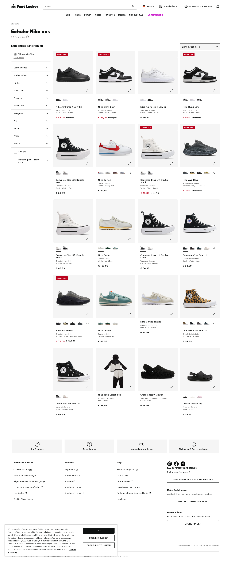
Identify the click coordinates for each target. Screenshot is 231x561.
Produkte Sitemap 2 (74, 493)
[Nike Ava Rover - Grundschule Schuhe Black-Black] (192, 173)
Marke (31, 83)
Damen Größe (31, 67)
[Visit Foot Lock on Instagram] (169, 463)
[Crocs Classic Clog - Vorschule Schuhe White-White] (192, 396)
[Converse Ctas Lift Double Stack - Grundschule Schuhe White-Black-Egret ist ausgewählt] (58, 248)
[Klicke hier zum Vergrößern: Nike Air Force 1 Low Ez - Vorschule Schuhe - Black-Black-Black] (89, 90)
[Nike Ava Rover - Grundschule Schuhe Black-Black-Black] (200, 173)
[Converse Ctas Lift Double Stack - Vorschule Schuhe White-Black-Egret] (150, 248)
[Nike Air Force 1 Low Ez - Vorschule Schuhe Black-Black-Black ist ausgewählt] (58, 100)
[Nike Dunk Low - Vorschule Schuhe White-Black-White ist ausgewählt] (101, 100)
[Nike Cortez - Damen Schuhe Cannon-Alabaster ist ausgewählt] (101, 323)
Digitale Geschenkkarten (128, 487)
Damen (87, 14)
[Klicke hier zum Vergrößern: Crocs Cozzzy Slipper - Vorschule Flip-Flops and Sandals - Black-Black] (173, 387)
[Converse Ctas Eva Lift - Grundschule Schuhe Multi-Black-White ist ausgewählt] (185, 323)
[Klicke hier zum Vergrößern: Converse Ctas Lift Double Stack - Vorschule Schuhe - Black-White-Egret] (173, 239)
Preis (31, 136)
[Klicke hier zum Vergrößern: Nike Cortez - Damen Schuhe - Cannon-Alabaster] (131, 314)
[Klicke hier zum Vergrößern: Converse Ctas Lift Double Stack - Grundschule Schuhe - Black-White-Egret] (89, 163)
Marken (122, 14)
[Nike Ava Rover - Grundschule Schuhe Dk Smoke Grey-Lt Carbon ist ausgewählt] (185, 173)
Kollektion (31, 90)
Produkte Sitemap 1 (74, 487)
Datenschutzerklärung (25, 475)
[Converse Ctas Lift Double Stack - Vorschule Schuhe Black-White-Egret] (150, 173)
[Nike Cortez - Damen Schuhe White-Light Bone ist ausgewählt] (101, 248)
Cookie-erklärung (23, 469)
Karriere (70, 481)
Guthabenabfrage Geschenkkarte (134, 493)
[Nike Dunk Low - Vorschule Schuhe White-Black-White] (108, 100)
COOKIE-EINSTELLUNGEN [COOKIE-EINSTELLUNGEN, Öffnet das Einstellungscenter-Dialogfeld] (99, 545)
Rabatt (31, 143)
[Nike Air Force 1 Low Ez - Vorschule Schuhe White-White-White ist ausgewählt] (143, 100)
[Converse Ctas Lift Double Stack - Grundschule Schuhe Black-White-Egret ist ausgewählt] (58, 173)
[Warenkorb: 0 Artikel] (217, 6)
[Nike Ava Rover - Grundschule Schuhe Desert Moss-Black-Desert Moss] (207, 173)
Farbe (31, 128)
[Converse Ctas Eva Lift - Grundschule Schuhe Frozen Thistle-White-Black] (192, 248)
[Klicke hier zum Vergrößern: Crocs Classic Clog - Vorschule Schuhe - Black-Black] (216, 387)
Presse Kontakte (73, 475)
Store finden (19, 57)
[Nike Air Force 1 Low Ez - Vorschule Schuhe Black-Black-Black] (150, 100)
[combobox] (90, 6)
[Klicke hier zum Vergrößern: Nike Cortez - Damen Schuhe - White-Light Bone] (131, 239)
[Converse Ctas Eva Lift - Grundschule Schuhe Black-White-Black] (192, 323)
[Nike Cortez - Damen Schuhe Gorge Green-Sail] (108, 248)
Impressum (71, 469)
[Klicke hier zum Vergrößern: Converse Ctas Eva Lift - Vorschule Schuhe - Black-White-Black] (89, 387)
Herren (77, 14)
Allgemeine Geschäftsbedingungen (30, 481)
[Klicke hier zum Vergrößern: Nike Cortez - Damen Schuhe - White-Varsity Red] (131, 163)
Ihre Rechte (20, 493)
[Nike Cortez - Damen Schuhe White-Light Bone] (115, 323)
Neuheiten (110, 14)
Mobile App (122, 499)
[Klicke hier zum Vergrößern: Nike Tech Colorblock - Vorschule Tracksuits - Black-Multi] (131, 387)
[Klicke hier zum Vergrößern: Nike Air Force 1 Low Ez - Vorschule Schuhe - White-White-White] (173, 90)
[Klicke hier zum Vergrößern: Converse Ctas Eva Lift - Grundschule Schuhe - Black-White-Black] (216, 239)
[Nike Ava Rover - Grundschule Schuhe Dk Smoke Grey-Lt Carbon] (80, 323)
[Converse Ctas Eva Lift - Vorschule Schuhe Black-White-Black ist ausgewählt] (58, 396)
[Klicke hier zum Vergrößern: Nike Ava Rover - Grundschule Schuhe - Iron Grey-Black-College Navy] (89, 314)
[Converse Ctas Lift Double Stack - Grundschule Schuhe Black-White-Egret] (66, 248)
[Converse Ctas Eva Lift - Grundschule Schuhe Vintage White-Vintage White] (207, 248)
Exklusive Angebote (127, 469)
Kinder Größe (31, 75)
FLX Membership (155, 14)
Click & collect (123, 475)
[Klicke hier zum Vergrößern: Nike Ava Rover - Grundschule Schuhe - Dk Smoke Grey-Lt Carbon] (216, 163)
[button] (27, 37)
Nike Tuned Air (136, 14)
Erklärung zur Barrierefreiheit (28, 487)
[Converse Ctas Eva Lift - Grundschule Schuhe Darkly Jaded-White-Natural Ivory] (200, 248)
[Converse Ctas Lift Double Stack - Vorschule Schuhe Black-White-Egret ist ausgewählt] (143, 248)
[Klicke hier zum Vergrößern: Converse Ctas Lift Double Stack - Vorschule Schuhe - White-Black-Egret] (173, 163)
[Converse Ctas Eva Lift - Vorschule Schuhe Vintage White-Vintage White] (66, 396)
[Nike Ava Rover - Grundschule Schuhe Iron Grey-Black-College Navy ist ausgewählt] (58, 323)
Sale (68, 14)
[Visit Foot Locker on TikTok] (183, 463)
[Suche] (90, 6)
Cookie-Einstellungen (23, 499)
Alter (31, 121)
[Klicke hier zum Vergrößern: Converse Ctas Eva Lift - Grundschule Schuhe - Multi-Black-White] (216, 314)
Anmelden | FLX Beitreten (198, 6)
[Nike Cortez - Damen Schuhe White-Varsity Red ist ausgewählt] (101, 173)
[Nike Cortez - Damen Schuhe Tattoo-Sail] (115, 173)
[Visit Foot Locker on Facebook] (176, 463)
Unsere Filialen (125, 481)
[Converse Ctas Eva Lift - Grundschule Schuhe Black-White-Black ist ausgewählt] (185, 248)
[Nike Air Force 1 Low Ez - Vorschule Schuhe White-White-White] (66, 100)
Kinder (98, 14)
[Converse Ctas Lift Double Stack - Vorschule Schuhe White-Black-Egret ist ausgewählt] (143, 173)
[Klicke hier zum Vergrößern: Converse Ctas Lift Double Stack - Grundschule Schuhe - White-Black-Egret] (89, 239)
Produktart (31, 98)
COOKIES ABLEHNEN (98, 538)
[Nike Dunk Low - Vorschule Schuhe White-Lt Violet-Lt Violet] (115, 100)
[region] (61, 540)
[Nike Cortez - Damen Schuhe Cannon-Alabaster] (115, 248)
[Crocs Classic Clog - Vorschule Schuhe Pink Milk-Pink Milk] (200, 396)
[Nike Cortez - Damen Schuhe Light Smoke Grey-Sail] (108, 173)
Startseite (15, 24)
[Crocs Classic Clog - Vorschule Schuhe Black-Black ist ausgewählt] (185, 396)
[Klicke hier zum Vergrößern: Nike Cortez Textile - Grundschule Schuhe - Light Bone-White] (173, 314)
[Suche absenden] (133, 6)
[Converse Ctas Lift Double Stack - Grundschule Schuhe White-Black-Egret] (66, 173)
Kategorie (31, 113)
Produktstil (31, 105)
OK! (98, 530)
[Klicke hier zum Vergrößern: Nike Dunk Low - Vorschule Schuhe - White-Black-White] (131, 90)
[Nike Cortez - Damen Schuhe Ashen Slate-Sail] (122, 173)
